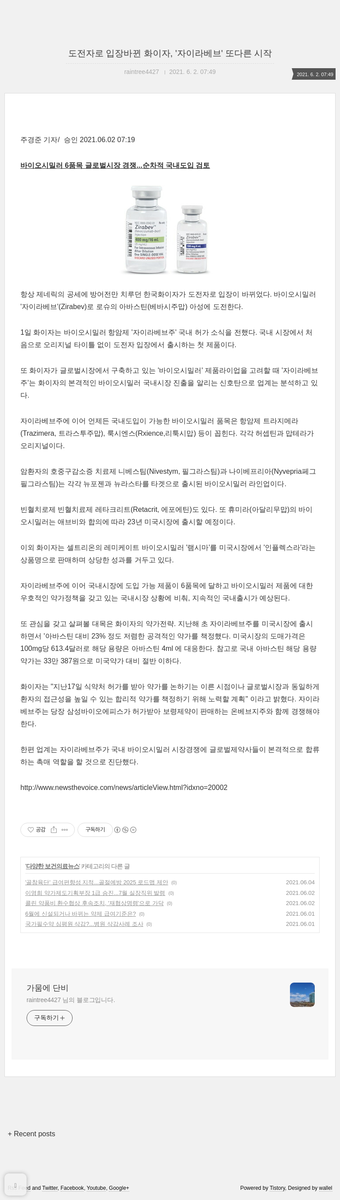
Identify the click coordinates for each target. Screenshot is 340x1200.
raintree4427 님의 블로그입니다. (71, 999)
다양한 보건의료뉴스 (52, 866)
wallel (325, 1188)
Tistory (277, 1188)
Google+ (119, 1188)
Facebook (72, 1188)
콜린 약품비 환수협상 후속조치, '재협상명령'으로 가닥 (94, 903)
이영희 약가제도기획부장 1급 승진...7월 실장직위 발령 (95, 893)
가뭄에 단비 (48, 987)
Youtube (96, 1188)
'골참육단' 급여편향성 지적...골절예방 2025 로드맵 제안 (96, 882)
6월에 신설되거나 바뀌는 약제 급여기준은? (80, 913)
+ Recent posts (31, 1134)
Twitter (50, 1188)
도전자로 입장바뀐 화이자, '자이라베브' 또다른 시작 (170, 53)
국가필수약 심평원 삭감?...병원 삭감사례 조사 (84, 924)
